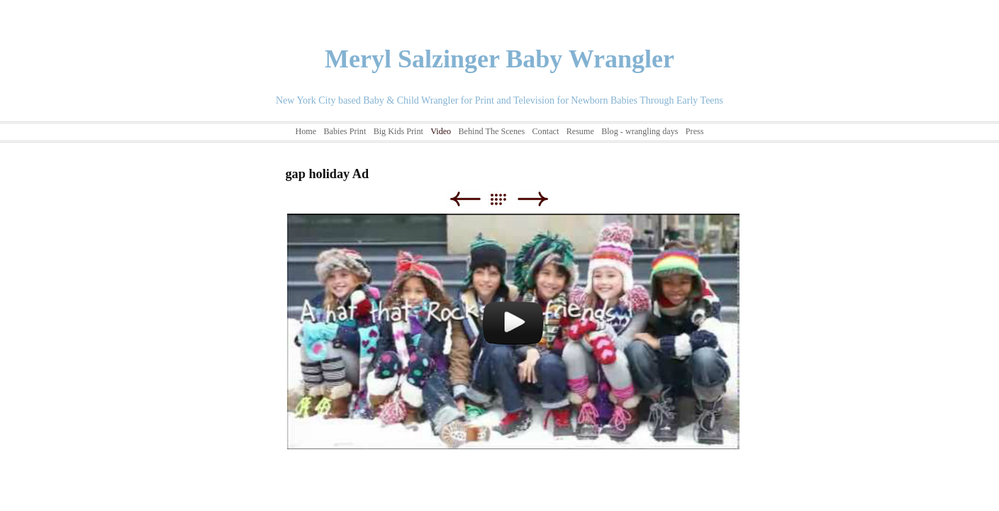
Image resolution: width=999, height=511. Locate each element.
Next (532, 199)
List (505, 199)
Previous (464, 199)
